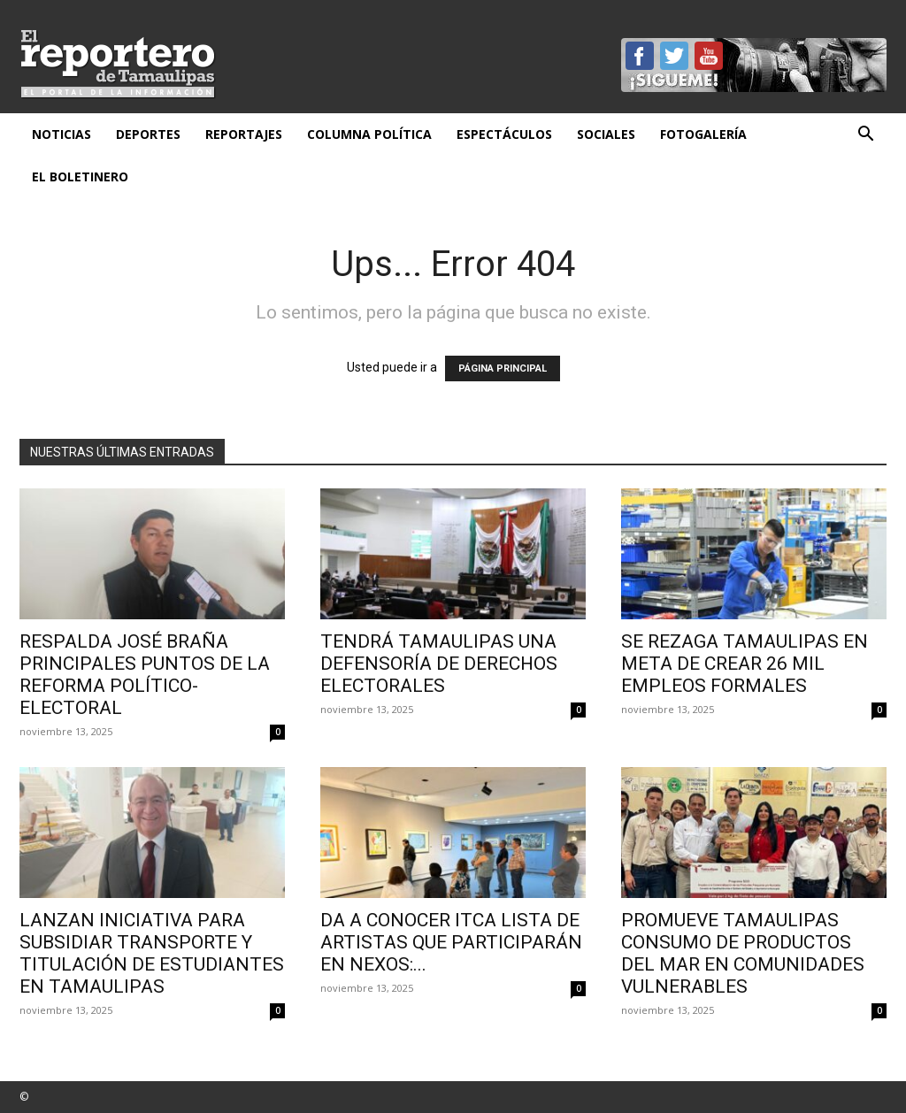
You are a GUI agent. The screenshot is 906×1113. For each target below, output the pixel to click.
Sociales (606, 134)
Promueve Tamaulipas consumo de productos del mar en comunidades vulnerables (742, 953)
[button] (865, 135)
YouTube (709, 56)
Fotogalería (703, 134)
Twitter (674, 56)
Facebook (640, 56)
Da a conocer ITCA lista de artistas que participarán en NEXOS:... (451, 942)
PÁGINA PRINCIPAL (502, 368)
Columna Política (369, 134)
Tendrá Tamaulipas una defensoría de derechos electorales (438, 663)
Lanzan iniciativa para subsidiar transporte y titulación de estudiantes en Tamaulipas (151, 953)
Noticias (61, 134)
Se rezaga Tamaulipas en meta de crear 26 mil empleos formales (744, 663)
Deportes (148, 134)
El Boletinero (80, 176)
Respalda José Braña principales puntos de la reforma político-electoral (144, 674)
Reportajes (243, 134)
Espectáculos (504, 134)
